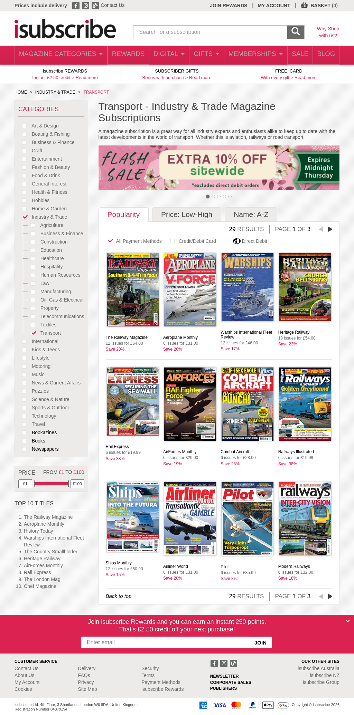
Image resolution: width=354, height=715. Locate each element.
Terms (148, 675)
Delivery (87, 668)
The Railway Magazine (48, 517)
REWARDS (122, 55)
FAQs (84, 675)
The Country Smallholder (50, 551)
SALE (296, 55)
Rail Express (37, 572)
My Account (27, 682)
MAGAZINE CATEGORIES (57, 55)
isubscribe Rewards (162, 689)
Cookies (23, 689)
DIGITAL (163, 55)
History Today (38, 531)
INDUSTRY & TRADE (55, 92)
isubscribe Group (321, 682)
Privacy (86, 682)
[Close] (348, 621)
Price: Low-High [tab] (186, 214)
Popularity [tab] (124, 214)
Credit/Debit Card (191, 241)
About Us (25, 675)
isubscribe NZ (324, 675)
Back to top (119, 596)
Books (31, 441)
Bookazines (37, 432)
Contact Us (112, 5)
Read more (87, 77)
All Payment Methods (133, 241)
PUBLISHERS (223, 688)
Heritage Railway (42, 558)
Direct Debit (244, 241)
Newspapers (38, 449)
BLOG (324, 55)
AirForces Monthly (43, 565)
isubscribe (318, 668)
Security (150, 668)
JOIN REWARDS (228, 5)
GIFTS (202, 55)
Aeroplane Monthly (44, 524)
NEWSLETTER (224, 676)
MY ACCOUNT (274, 5)
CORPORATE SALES (230, 682)
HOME (21, 92)
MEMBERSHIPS (251, 55)
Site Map (87, 689)
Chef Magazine (40, 586)
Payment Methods (160, 682)
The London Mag (42, 579)
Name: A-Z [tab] (251, 214)
